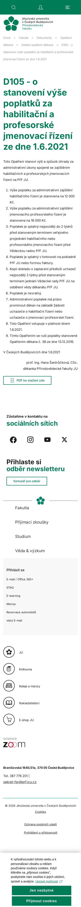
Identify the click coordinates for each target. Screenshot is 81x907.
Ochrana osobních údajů (40, 824)
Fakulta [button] (22, 507)
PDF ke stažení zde (27, 380)
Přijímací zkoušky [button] (32, 522)
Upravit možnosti (48, 889)
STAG (10, 587)
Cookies (40, 811)
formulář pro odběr (26, 481)
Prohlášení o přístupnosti (40, 832)
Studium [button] (23, 536)
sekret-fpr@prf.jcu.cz (20, 782)
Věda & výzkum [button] (30, 550)
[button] (13, 7)
